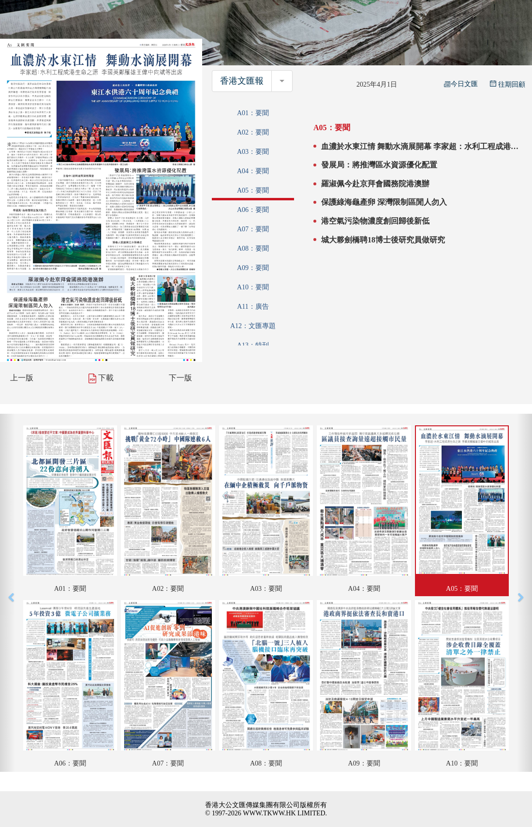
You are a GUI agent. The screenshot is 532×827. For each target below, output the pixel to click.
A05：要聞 (253, 190)
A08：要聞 (253, 248)
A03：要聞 (253, 151)
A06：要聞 (253, 209)
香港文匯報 (242, 81)
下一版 (180, 378)
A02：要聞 (253, 132)
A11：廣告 (253, 306)
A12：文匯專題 (253, 326)
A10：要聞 (253, 287)
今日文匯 (461, 84)
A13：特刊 (253, 345)
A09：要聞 (253, 267)
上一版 (21, 378)
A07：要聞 (253, 229)
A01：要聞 (253, 113)
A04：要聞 (253, 171)
